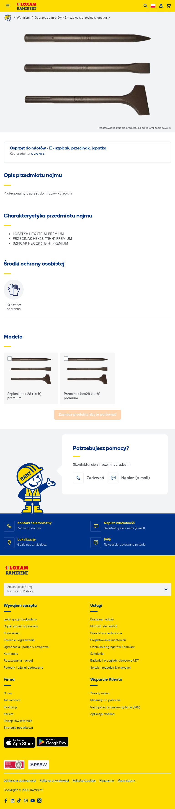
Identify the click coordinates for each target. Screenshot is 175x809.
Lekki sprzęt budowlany (20, 619)
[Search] (145, 6)
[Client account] (160, 6)
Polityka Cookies (84, 780)
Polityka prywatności (54, 780)
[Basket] (168, 6)
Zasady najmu (100, 693)
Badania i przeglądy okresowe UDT (114, 660)
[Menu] (8, 6)
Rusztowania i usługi (18, 660)
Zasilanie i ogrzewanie (19, 640)
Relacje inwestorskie (18, 721)
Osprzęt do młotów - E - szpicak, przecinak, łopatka (71, 17)
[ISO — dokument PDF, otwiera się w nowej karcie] (14, 764)
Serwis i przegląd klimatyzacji (110, 667)
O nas (8, 693)
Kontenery (11, 653)
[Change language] (153, 6)
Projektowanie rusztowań (108, 640)
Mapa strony (126, 780)
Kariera (8, 714)
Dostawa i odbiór (102, 619)
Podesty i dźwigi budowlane (23, 667)
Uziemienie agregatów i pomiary (112, 647)
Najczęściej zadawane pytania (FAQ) (115, 707)
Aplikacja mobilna (102, 714)
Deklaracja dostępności (20, 780)
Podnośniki (11, 633)
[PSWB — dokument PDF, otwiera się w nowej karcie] (38, 764)
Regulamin (106, 780)
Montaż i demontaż (103, 626)
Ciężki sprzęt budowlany (21, 626)
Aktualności (12, 700)
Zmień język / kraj (19, 587)
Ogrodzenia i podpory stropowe (26, 647)
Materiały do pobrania (105, 700)
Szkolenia (96, 653)
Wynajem (23, 17)
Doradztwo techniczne (106, 633)
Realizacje (10, 707)
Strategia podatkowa (18, 727)
